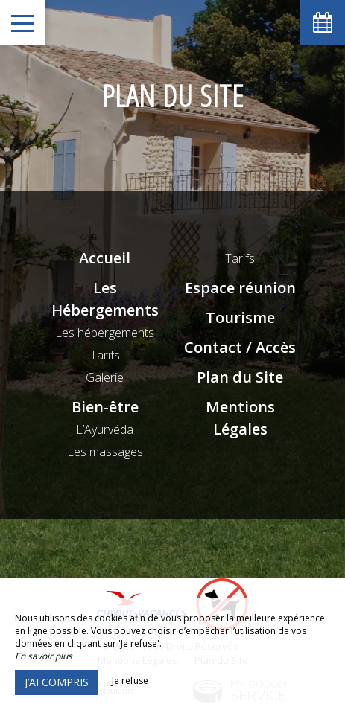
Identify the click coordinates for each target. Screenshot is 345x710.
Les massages (105, 452)
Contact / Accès (240, 347)
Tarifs (105, 355)
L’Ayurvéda (104, 429)
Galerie (105, 377)
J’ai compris (57, 682)
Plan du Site (240, 377)
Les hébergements (104, 332)
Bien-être (105, 407)
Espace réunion (240, 288)
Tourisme (240, 317)
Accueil (104, 258)
